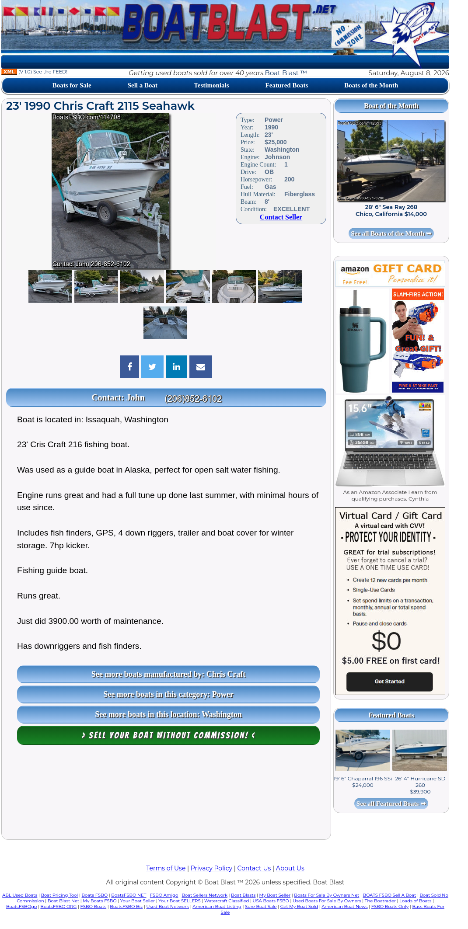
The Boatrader (380, 901)
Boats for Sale (71, 85)
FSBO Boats (93, 906)
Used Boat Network (168, 906)
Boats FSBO (95, 895)
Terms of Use (165, 868)
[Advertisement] (166, 794)
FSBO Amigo (164, 895)
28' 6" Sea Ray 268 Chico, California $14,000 (391, 210)
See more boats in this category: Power (168, 694)
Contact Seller (281, 217)
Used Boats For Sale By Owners (327, 901)
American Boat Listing (216, 906)
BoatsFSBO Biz (126, 906)
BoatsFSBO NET (128, 895)
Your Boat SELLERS (179, 901)
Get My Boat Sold (299, 906)
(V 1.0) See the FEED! (34, 72)
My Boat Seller (275, 895)
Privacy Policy (211, 868)
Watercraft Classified (226, 901)
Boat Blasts (243, 895)
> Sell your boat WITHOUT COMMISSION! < (168, 735)
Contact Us (254, 868)
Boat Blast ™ (286, 73)
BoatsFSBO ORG (58, 906)
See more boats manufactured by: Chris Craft (168, 674)
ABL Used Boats (19, 895)
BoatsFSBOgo (21, 906)
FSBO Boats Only (390, 906)
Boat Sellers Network (204, 895)
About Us (290, 868)
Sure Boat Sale (261, 906)
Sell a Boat (142, 85)
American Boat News (344, 906)
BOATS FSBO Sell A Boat (389, 895)
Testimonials (211, 85)
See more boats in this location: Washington (168, 714)
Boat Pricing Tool (59, 895)
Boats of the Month (371, 85)
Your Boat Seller (137, 901)
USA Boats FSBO (271, 901)
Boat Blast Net (63, 901)
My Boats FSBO (99, 901)
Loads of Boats (415, 901)
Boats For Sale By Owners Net (326, 895)
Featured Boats (286, 85)
